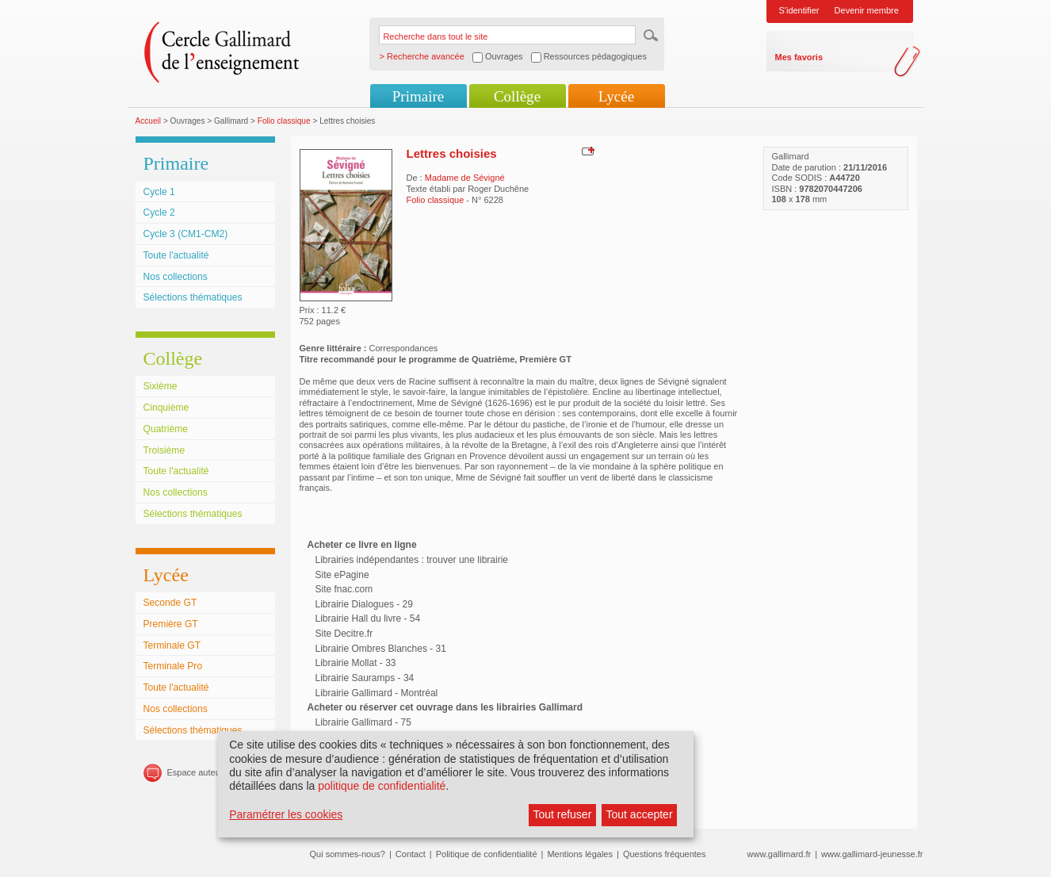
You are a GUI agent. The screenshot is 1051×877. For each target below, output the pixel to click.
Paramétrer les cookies (285, 814)
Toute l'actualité (176, 255)
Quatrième (165, 429)
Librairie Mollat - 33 (355, 662)
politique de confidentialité (381, 785)
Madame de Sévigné (465, 177)
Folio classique (284, 121)
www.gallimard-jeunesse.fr (872, 854)
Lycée (616, 96)
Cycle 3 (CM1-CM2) (185, 233)
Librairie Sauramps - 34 (365, 678)
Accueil (149, 121)
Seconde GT (170, 602)
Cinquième (166, 407)
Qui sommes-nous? (347, 854)
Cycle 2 (159, 212)
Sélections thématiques (193, 297)
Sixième (160, 386)
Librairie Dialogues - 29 (364, 604)
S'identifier (799, 10)
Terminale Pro (173, 666)
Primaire (418, 96)
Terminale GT (172, 645)
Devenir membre (867, 10)
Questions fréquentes (664, 854)
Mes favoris (799, 57)
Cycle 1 (159, 191)
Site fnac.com (344, 589)
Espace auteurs (197, 772)
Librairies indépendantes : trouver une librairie (411, 559)
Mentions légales (580, 854)
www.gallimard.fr (779, 854)
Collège (517, 96)
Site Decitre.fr (344, 633)
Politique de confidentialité (486, 854)
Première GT (170, 624)
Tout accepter (639, 814)
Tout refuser (562, 814)
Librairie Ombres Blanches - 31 (380, 648)
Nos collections (175, 276)
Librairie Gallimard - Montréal (376, 693)
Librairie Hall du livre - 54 (368, 618)
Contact (411, 854)
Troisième (164, 450)
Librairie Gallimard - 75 (363, 722)
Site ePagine (342, 574)
